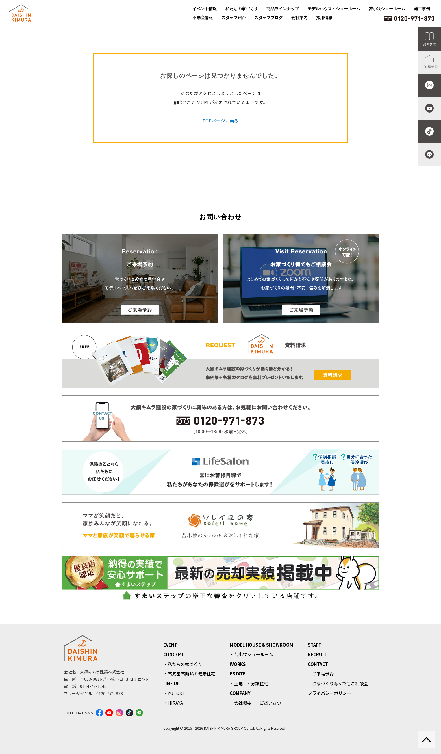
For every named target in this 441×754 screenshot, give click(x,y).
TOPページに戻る (220, 120)
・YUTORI (173, 693)
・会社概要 (240, 703)
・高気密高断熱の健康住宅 (189, 674)
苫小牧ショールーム (387, 8)
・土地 (236, 683)
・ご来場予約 (321, 674)
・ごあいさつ (268, 703)
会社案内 (299, 17)
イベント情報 (204, 8)
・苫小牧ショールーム (251, 654)
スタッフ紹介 (233, 17)
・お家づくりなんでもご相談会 (338, 683)
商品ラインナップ (282, 8)
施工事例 (422, 8)
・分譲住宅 (257, 683)
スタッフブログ (268, 17)
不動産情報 (202, 17)
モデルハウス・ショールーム (333, 8)
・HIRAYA (173, 703)
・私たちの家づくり (182, 664)
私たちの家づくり (241, 8)
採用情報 (324, 17)
